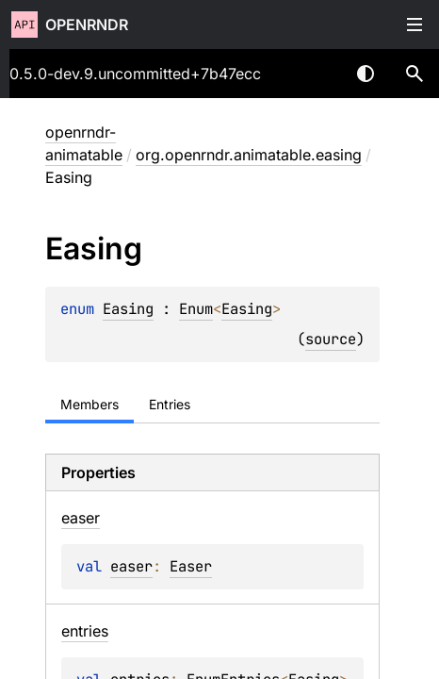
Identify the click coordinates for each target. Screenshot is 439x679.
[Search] (414, 73)
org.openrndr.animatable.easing (249, 154)
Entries (169, 404)
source (330, 339)
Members (89, 404)
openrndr (86, 24)
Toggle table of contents (414, 24)
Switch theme (365, 73)
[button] (414, 73)
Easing (128, 309)
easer (131, 566)
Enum (196, 309)
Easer (191, 566)
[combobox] (316, 73)
